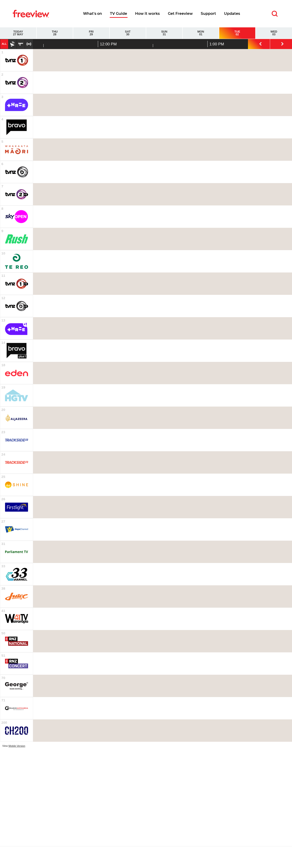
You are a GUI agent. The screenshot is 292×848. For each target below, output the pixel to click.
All (4, 43)
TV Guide (118, 13)
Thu (55, 33)
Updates (232, 13)
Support (208, 13)
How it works (147, 13)
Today (18, 33)
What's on (92, 13)
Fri (91, 33)
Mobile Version (16, 745)
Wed (274, 33)
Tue (237, 33)
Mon (201, 33)
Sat (128, 33)
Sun (164, 33)
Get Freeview (180, 13)
